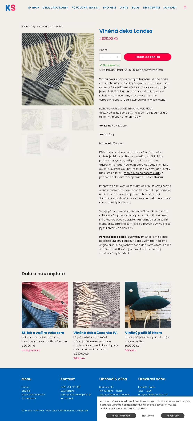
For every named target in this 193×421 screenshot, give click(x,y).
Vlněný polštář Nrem (143, 332)
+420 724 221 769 (70, 387)
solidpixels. (82, 410)
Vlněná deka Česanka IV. (95, 332)
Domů (25, 387)
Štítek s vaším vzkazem (43, 332)
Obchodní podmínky (33, 394)
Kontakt (26, 391)
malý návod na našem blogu (142, 173)
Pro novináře (29, 398)
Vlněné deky (28, 26)
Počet (103, 50)
